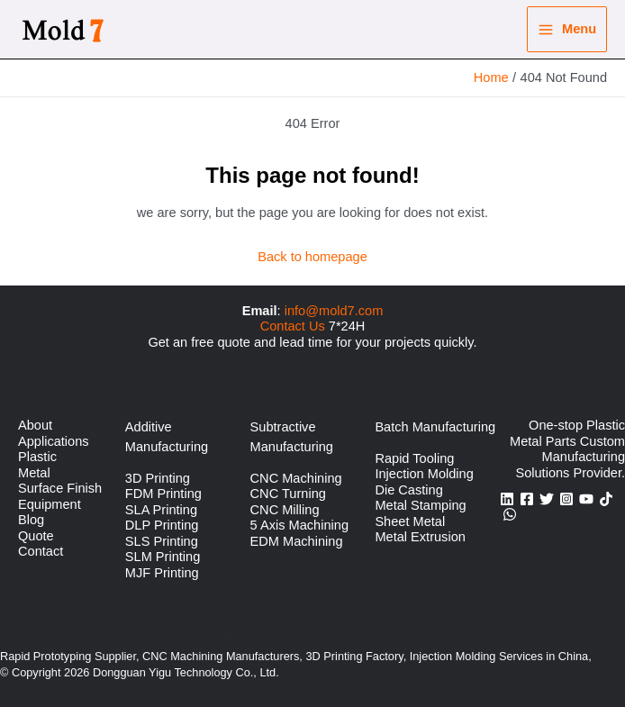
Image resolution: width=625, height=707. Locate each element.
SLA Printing (161, 510)
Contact (40, 551)
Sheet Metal (410, 521)
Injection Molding (424, 474)
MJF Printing (162, 573)
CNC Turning (288, 493)
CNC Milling (285, 510)
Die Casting (408, 490)
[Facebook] (527, 499)
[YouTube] (586, 499)
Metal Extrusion (420, 537)
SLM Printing (162, 556)
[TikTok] (606, 499)
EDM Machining (296, 541)
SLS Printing (161, 541)
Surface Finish (60, 488)
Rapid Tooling (414, 458)
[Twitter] (546, 499)
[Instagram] (566, 499)
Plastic (37, 456)
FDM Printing (163, 493)
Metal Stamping (420, 505)
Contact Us (292, 326)
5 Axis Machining (299, 525)
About (35, 425)
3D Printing (157, 478)
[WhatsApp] (510, 514)
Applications (53, 441)
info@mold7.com (334, 311)
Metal (34, 473)
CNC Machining (296, 478)
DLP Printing (162, 525)
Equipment (49, 504)
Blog (31, 519)
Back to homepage (312, 256)
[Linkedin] (507, 499)
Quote (36, 536)
